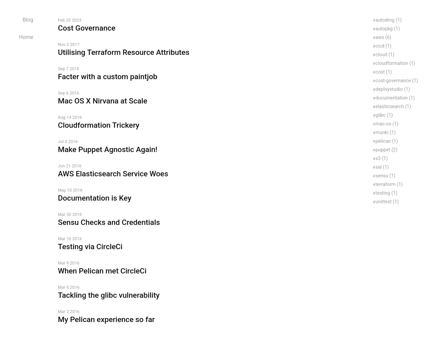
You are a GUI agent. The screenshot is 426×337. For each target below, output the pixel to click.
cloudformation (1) (395, 63)
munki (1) (385, 132)
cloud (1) (384, 55)
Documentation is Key (94, 198)
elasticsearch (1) (393, 106)
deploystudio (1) (392, 89)
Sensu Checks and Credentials (109, 222)
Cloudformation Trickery (98, 125)
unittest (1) (387, 202)
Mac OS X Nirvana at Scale (102, 100)
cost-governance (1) (396, 81)
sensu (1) (385, 176)
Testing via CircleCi (90, 246)
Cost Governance (86, 28)
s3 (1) (381, 158)
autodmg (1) (388, 20)
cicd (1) (383, 46)
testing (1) (386, 193)
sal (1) (382, 167)
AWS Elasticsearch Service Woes (113, 173)
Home (26, 37)
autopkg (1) (387, 29)
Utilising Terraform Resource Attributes (123, 52)
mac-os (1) (386, 124)
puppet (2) (386, 150)
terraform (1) (389, 184)
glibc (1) (384, 115)
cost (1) (383, 72)
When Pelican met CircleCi (102, 270)
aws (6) (383, 37)
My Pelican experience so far (106, 319)
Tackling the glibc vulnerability (109, 295)
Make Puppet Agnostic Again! (107, 149)
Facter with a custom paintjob (107, 76)
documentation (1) (395, 98)
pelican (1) (386, 141)
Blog (28, 20)
